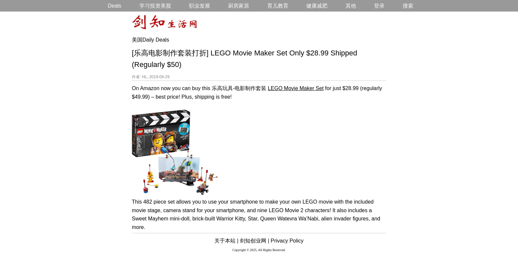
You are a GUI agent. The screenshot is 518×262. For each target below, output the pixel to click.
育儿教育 (277, 6)
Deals (114, 6)
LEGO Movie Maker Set (296, 88)
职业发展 (199, 6)
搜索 (408, 6)
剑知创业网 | (254, 241)
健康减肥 (316, 6)
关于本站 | (226, 241)
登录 (379, 6)
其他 (351, 6)
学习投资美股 (155, 6)
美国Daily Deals (150, 40)
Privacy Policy (287, 241)
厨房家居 (238, 6)
